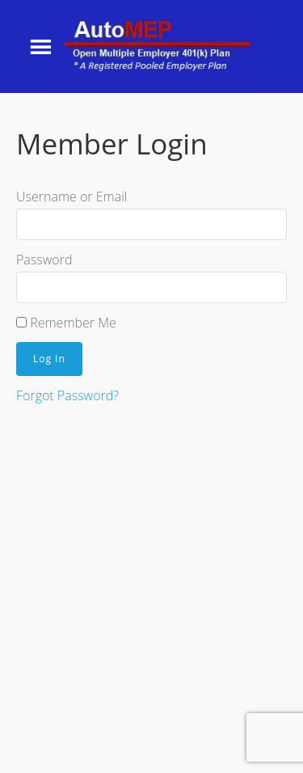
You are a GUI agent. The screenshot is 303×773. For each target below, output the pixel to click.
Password (44, 259)
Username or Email (71, 196)
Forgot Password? (67, 395)
